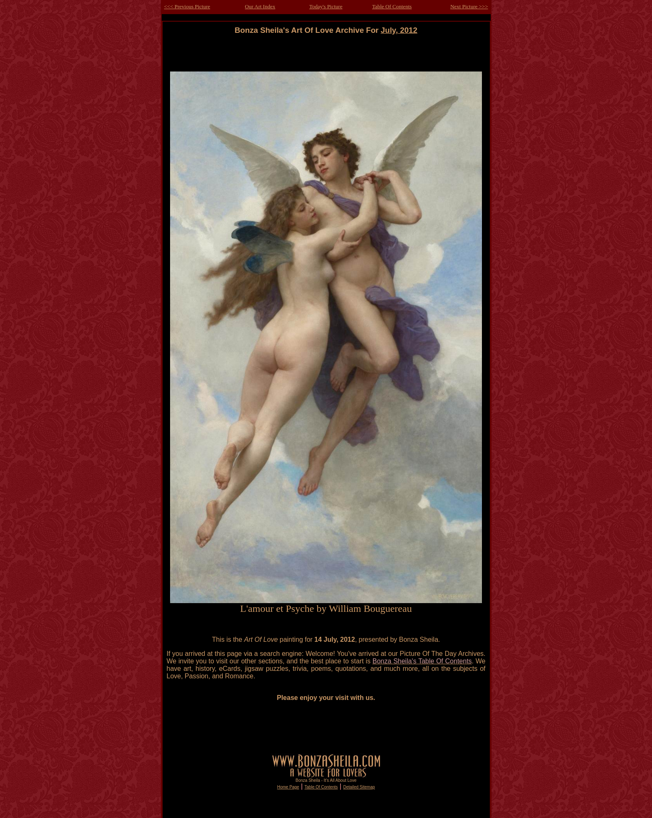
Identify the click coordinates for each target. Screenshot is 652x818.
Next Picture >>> (469, 6)
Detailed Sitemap (359, 787)
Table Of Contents (392, 6)
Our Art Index (260, 6)
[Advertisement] (326, 53)
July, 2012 (399, 30)
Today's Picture (326, 6)
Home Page (288, 787)
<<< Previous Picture (187, 6)
